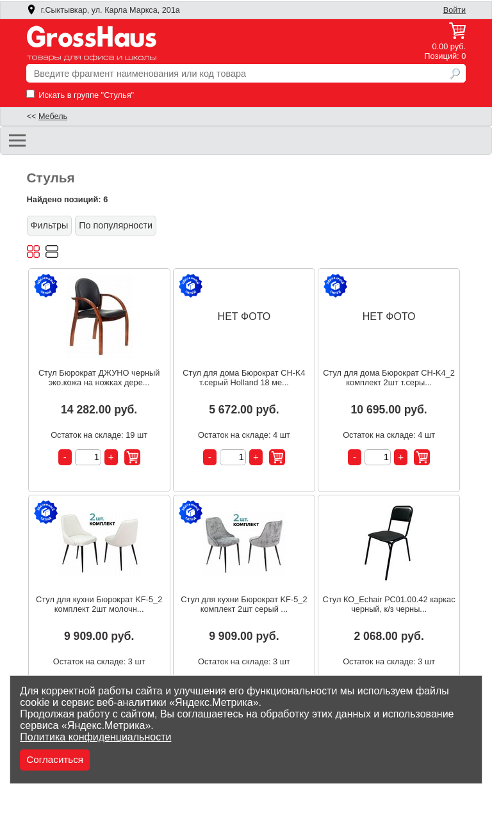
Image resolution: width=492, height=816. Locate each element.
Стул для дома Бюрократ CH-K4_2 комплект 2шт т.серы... (389, 377)
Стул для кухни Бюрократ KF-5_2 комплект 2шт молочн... (99, 604)
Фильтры (50, 225)
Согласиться (54, 759)
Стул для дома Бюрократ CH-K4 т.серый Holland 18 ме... (244, 377)
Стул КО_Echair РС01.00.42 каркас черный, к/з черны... (389, 604)
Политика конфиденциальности (95, 737)
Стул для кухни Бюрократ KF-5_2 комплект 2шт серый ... (244, 604)
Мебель (52, 116)
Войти (454, 10)
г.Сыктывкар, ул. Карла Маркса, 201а (103, 10)
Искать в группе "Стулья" (80, 95)
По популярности (115, 225)
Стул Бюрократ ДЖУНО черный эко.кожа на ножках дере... (99, 377)
